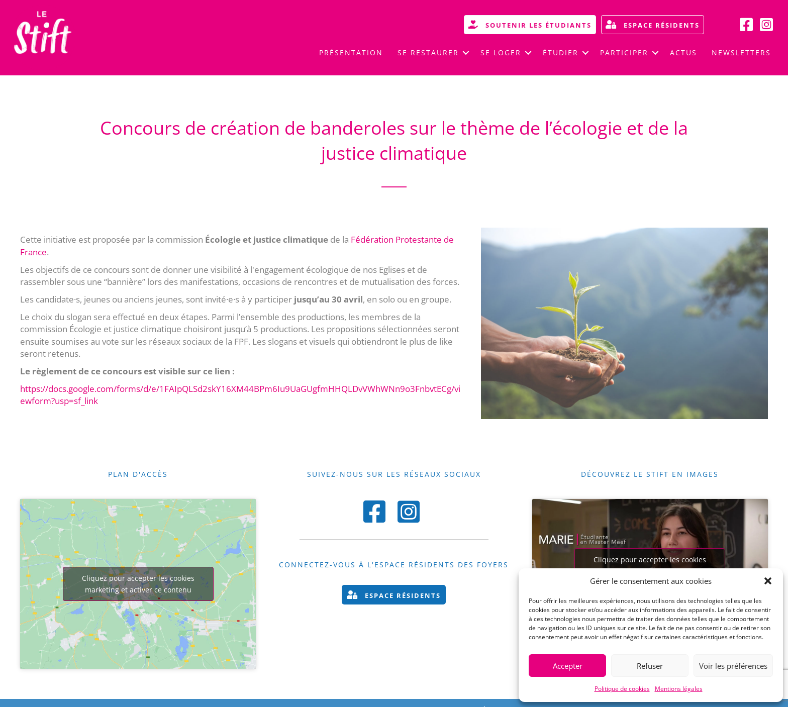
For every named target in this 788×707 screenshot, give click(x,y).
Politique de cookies (622, 688)
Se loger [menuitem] (500, 52)
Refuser (650, 666)
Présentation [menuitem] (351, 52)
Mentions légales (679, 688)
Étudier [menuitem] (560, 52)
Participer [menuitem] (624, 52)
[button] (768, 581)
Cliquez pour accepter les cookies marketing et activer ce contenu (138, 583)
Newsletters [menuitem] (741, 52)
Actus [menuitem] (683, 52)
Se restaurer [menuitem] (428, 52)
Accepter (567, 666)
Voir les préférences (733, 666)
